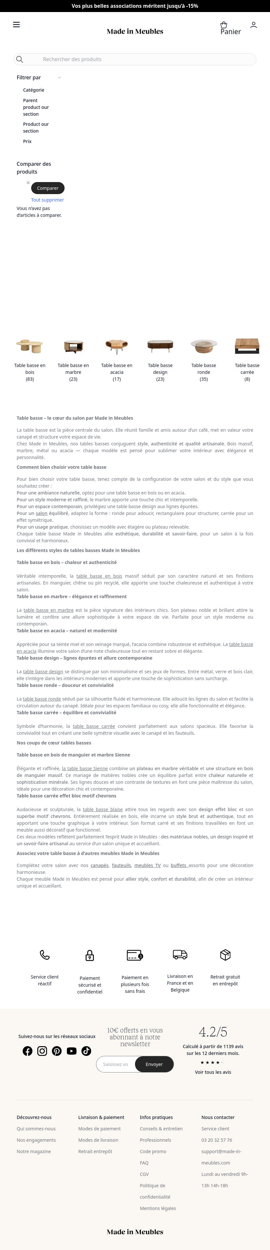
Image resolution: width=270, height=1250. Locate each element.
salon (41, 513)
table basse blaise (103, 809)
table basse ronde (42, 699)
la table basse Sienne (85, 768)
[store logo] (135, 31)
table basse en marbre (49, 610)
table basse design (43, 671)
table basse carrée (94, 726)
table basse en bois (99, 576)
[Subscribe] (154, 1064)
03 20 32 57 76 (217, 1140)
